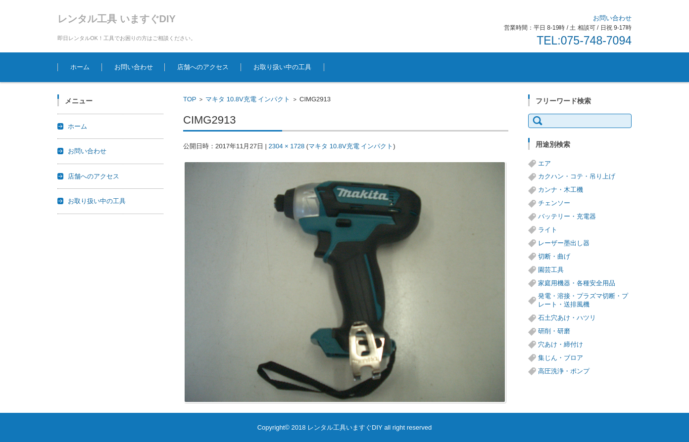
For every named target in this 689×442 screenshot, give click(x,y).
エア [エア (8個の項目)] (544, 163)
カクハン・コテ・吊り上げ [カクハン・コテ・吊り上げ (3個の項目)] (576, 176)
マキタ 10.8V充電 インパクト (247, 99)
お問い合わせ (133, 67)
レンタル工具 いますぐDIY (116, 18)
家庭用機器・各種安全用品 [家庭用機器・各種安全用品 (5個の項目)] (576, 283)
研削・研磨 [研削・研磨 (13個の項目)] (554, 331)
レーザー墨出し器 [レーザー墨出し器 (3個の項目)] (564, 243)
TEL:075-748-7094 (584, 40)
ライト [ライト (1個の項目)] (547, 229)
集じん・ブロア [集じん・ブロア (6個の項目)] (560, 357)
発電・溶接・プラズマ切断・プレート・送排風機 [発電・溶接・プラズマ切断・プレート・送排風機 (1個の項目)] (583, 300)
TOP (190, 99)
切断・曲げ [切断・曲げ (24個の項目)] (554, 256)
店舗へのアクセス (203, 67)
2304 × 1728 (286, 146)
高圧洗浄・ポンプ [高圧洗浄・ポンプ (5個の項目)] (564, 371)
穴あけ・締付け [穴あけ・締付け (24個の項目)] (560, 344)
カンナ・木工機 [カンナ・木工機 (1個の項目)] (560, 189)
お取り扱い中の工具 (282, 67)
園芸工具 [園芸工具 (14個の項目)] (551, 269)
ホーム (80, 67)
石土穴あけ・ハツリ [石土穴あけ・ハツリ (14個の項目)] (567, 317)
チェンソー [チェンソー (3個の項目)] (554, 203)
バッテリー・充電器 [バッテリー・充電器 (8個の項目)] (567, 216)
